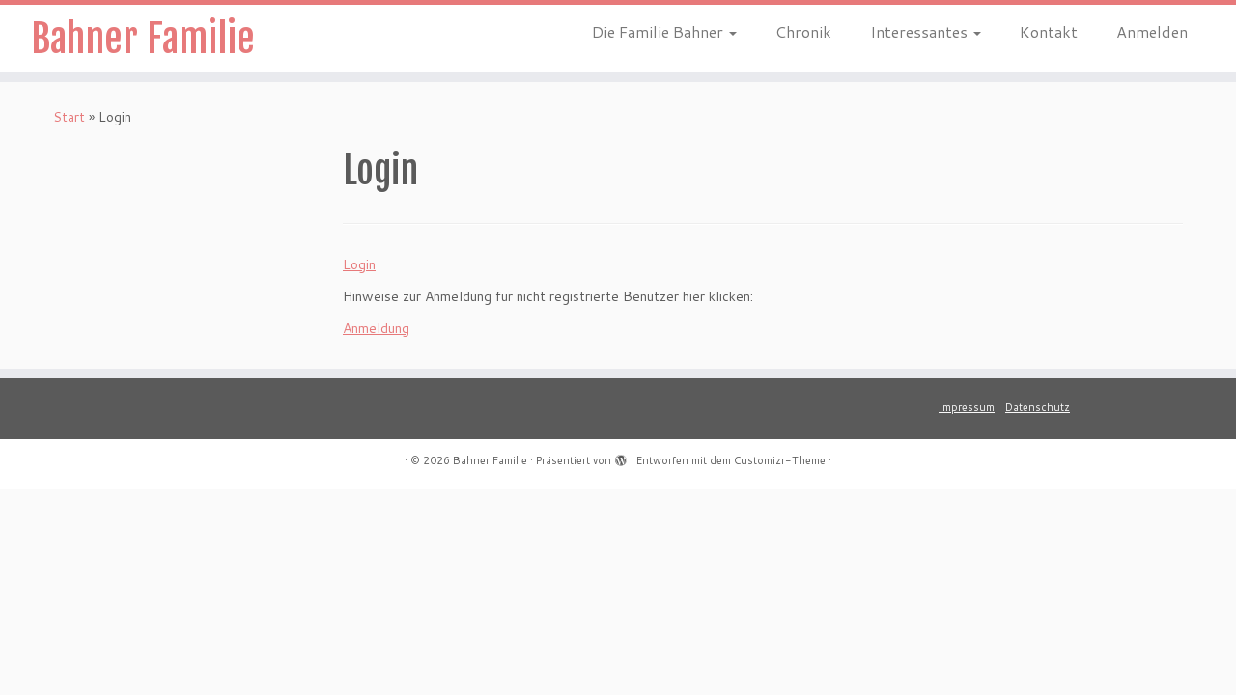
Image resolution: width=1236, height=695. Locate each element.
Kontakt (1049, 31)
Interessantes (925, 31)
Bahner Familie (143, 38)
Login (359, 264)
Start (69, 116)
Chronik (803, 31)
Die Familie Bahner (664, 31)
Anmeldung (376, 328)
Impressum (967, 407)
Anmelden (1152, 31)
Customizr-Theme (780, 460)
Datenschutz (1037, 407)
